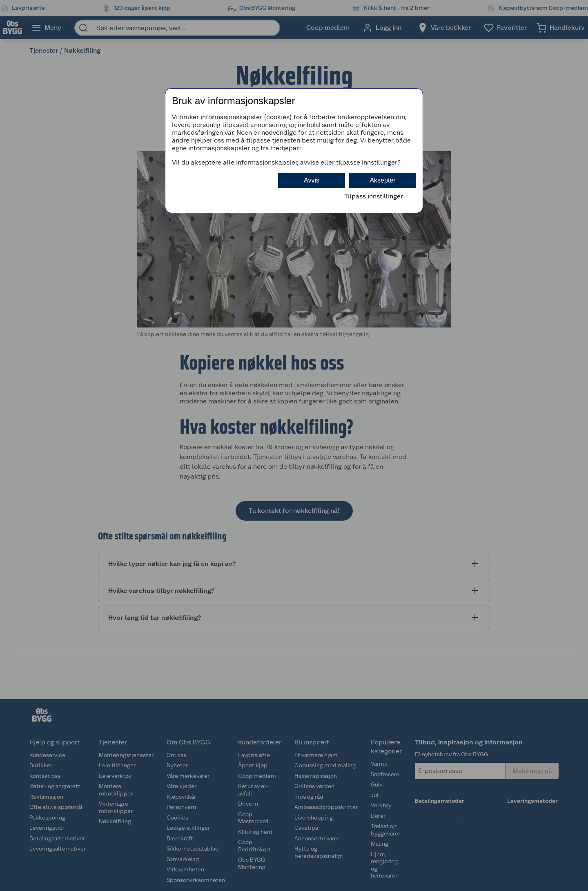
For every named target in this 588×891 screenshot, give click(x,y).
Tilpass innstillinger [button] (373, 196)
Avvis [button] (311, 180)
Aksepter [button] (382, 180)
